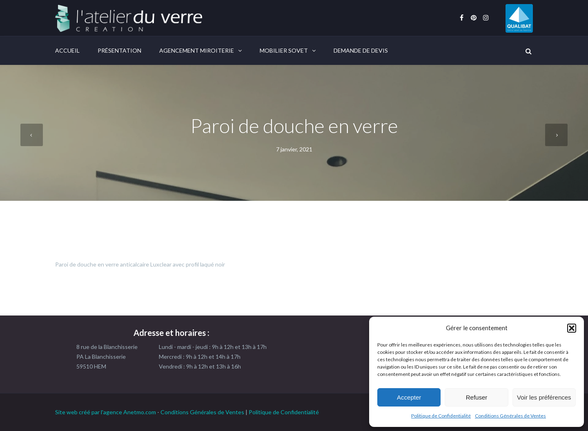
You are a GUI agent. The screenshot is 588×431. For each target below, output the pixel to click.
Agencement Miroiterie (196, 50)
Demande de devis (361, 50)
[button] (572, 328)
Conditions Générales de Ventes (510, 416)
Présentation (119, 50)
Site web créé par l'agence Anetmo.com (105, 412)
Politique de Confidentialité (441, 416)
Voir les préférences (544, 397)
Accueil (67, 50)
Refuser (477, 397)
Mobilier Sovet (284, 50)
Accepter (409, 397)
